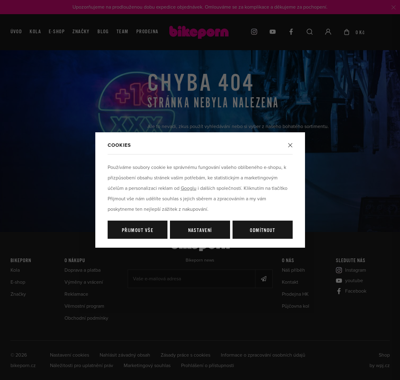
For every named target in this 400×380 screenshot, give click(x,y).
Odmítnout (262, 230)
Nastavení (200, 230)
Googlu (188, 188)
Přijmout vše (137, 230)
